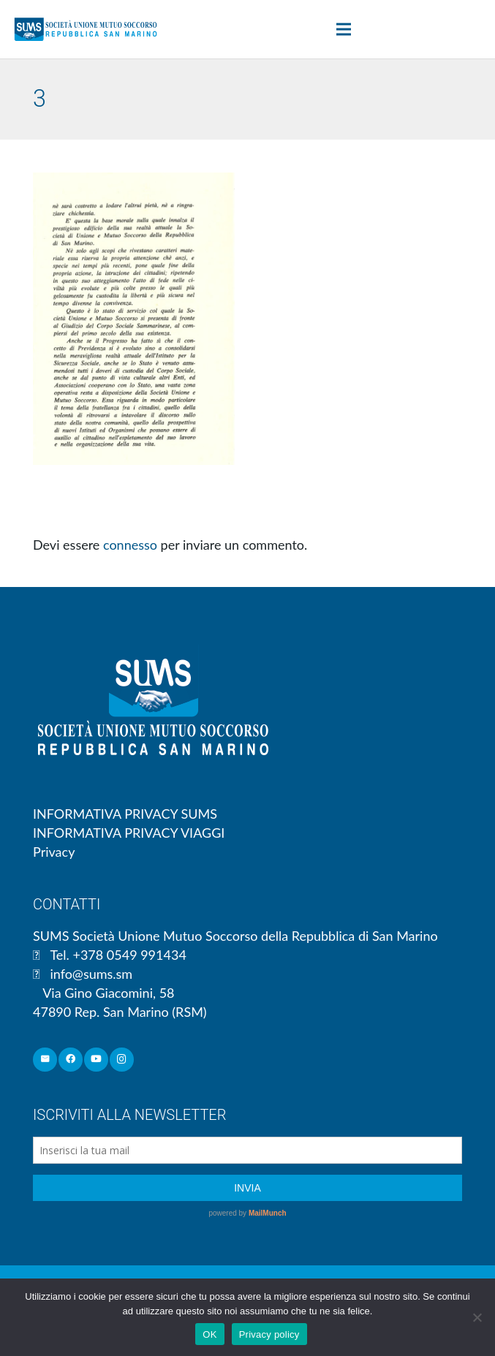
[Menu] (343, 29)
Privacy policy (269, 1334)
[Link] (85, 29)
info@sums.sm (91, 974)
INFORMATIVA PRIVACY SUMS (125, 814)
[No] (476, 1317)
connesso (130, 545)
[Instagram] (122, 1060)
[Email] (45, 1060)
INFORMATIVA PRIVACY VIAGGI (128, 833)
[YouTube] (96, 1060)
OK (209, 1334)
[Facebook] (70, 1060)
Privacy (54, 852)
